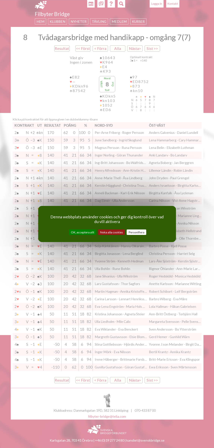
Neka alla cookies (111, 232)
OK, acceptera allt (82, 232)
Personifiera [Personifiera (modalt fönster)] (136, 232)
